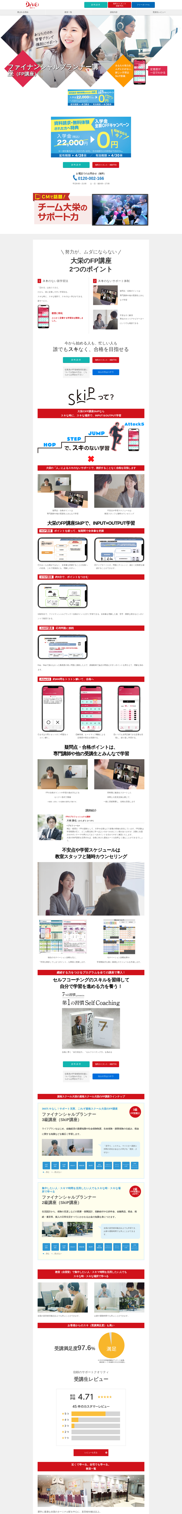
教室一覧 (68, 12)
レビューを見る (91, 1453)
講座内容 (113, 12)
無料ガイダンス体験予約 (106, 165)
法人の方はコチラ (106, 372)
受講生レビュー (159, 12)
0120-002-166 (91, 178)
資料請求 (76, 165)
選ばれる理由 (22, 12)
